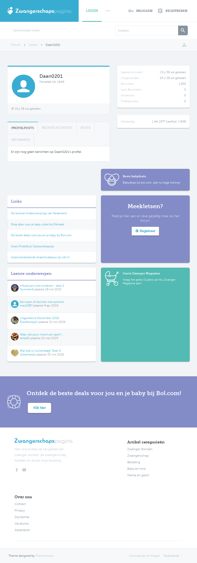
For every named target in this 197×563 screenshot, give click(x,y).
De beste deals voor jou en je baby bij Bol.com (41, 235)
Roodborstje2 (29, 322)
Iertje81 (25, 338)
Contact (20, 504)
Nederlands (171, 555)
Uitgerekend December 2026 (39, 318)
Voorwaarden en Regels (144, 555)
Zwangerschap (138, 455)
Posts (86, 127)
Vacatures (22, 523)
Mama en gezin (138, 475)
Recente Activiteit (57, 127)
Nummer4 (26, 289)
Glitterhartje (28, 354)
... (48, 30)
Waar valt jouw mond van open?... (42, 334)
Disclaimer (22, 517)
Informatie (20, 140)
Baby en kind (136, 468)
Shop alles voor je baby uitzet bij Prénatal (37, 224)
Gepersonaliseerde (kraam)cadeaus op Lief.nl (40, 257)
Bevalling (133, 462)
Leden (92, 11)
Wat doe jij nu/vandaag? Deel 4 (40, 350)
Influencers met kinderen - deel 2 (42, 285)
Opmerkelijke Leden (26, 30)
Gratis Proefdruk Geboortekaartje (32, 246)
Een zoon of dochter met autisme (42, 302)
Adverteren (22, 530)
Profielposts (22, 128)
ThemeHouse (44, 555)
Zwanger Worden (139, 449)
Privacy (20, 510)
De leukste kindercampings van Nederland (39, 213)
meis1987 (26, 305)
